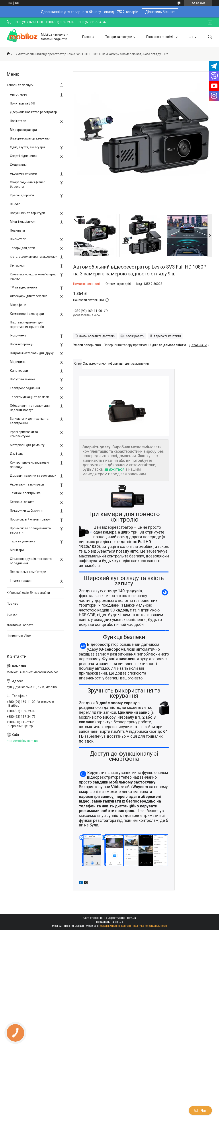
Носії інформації (21, 344)
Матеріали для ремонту (27, 445)
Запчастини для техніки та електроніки (29, 421)
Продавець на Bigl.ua (109, 921)
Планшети (17, 230)
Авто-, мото (18, 94)
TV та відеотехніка (23, 287)
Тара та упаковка (22, 541)
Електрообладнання (25, 388)
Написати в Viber (19, 636)
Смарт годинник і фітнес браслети (27, 184)
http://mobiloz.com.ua (22, 741)
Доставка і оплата (20, 625)
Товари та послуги (118, 37)
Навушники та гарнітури (27, 213)
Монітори (17, 550)
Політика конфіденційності (150, 925)
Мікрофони (18, 305)
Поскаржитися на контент (114, 925)
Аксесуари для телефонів (28, 296)
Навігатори (18, 121)
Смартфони (18, 164)
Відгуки (12, 614)
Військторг (18, 239)
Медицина (17, 362)
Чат (200, 1110)
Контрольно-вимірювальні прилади (29, 465)
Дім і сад (16, 453)
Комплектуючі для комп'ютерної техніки (33, 276)
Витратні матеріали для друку (32, 353)
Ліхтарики (17, 265)
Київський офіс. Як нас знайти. (29, 592)
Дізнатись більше (160, 12)
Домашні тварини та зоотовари (33, 475)
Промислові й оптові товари (30, 519)
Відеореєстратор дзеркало (30, 138)
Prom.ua (131, 917)
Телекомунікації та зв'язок (29, 397)
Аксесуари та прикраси (27, 484)
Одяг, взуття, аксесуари (27, 147)
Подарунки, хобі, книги (26, 510)
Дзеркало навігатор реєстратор (33, 112)
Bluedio (15, 204)
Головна (88, 37)
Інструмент (18, 335)
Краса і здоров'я (22, 195)
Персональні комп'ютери (28, 572)
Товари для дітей (22, 248)
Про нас (12, 603)
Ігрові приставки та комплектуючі (24, 434)
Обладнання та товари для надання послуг (30, 408)
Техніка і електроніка (25, 493)
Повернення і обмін (160, 37)
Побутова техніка (22, 379)
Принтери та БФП (22, 103)
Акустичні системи (23, 173)
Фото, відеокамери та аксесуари (33, 256)
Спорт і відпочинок (23, 156)
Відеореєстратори (23, 130)
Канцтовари (19, 370)
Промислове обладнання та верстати (30, 530)
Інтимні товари (20, 580)
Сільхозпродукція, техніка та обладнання (31, 561)
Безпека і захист (22, 502)
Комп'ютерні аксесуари (27, 313)
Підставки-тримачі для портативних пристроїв (27, 325)
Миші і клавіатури (22, 221)
